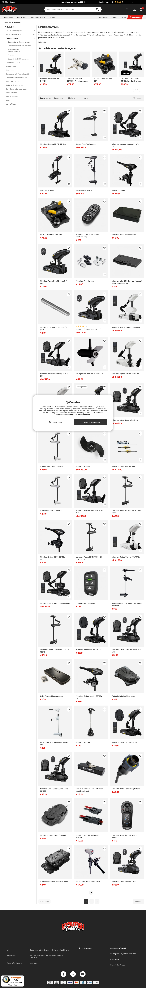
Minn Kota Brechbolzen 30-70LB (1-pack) (53, 328)
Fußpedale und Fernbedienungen (14, 50)
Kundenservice (86, 948)
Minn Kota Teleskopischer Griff (123, 466)
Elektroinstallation (12, 81)
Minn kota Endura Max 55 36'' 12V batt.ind (89, 697)
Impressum (11, 955)
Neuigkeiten (103, 17)
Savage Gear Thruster (84, 190)
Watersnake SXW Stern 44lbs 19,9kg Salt (54, 743)
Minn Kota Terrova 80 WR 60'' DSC (125, 742)
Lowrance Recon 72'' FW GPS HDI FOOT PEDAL (55, 651)
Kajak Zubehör (11, 93)
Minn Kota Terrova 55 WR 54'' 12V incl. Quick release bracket (131, 80)
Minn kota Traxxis (118, 190)
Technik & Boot (22, 17)
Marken (114, 17)
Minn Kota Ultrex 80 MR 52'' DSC (124, 881)
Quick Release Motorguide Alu (51, 696)
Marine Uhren (11, 104)
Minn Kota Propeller (83, 466)
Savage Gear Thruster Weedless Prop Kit (90, 375)
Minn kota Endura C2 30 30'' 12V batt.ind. (52, 558)
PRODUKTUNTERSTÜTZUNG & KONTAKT (41, 956)
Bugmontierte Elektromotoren (19, 42)
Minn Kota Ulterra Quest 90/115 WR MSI (55, 603)
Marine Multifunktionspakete (16, 78)
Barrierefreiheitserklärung (39, 950)
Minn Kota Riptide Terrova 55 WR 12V (126, 557)
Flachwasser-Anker (13, 63)
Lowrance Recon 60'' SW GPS (51, 466)
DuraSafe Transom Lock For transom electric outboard (89, 790)
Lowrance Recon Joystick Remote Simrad (124, 836)
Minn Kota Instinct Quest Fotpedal (53, 835)
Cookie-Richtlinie (83, 414)
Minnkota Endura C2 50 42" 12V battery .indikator (127, 604)
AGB (8, 950)
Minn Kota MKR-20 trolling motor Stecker (88, 836)
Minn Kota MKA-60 (83, 742)
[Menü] (22, 976)
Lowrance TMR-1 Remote (85, 603)
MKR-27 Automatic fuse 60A (103, 80)
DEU (10, 2)
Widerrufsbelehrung (14, 963)
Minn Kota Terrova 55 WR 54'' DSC (89, 650)
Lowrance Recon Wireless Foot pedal (54, 881)
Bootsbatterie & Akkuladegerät (19, 74)
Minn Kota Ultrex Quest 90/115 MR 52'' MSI (126, 651)
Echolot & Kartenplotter (19, 31)
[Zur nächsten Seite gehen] (138, 901)
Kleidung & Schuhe (38, 17)
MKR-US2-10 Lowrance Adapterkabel (126, 789)
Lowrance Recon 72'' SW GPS (51, 510)
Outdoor (52, 17)
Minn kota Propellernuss (85, 281)
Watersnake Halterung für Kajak (88, 881)
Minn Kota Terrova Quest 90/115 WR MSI (89, 512)
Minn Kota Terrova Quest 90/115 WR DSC (54, 375)
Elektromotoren (19, 38)
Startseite (7, 22)
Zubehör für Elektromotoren (20, 59)
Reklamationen (57, 955)
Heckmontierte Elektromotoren (19, 46)
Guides (123, 17)
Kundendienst (104, 2)
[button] (127, 2)
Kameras (19, 100)
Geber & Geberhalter (19, 34)
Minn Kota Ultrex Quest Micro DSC (125, 420)
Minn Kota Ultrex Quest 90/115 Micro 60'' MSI (54, 790)
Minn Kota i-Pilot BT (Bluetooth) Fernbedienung (87, 236)
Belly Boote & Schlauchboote (19, 89)
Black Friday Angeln (117, 965)
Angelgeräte (8, 17)
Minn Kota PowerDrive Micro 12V (88, 329)
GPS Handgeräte (12, 96)
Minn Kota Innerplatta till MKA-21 (124, 234)
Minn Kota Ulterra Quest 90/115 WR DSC (125, 145)
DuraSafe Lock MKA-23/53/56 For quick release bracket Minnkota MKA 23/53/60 (77, 80)
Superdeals (135, 17)
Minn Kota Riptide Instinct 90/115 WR (126, 327)
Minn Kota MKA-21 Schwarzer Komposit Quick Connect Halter (127, 282)
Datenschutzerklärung (60, 950)
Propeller (11, 55)
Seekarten (9, 70)
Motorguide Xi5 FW (47, 190)
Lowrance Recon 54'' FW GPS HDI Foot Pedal (126, 512)
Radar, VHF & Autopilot (19, 85)
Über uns (33, 963)
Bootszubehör (19, 66)
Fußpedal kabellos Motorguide (123, 696)
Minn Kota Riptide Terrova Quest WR (125, 374)
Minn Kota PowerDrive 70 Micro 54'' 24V (53, 282)
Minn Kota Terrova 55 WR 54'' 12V (49, 80)
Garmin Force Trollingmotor (86, 144)
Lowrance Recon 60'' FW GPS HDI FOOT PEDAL (89, 558)
